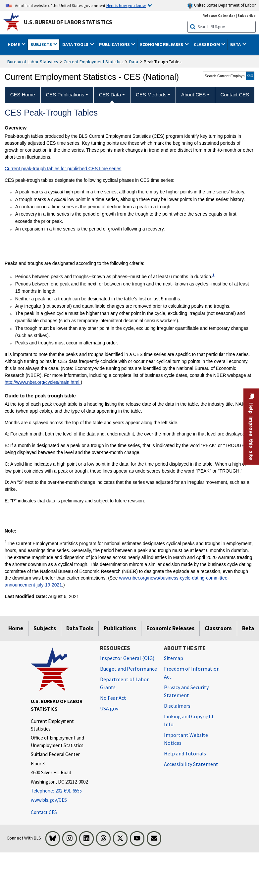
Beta (248, 628)
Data (133, 62)
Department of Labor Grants (124, 683)
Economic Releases (170, 628)
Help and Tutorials (185, 753)
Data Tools (79, 628)
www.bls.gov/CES (49, 800)
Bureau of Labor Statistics (32, 62)
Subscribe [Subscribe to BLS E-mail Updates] (246, 15)
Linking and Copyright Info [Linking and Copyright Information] (189, 720)
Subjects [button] (41, 44)
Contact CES (44, 812)
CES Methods (151, 94)
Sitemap (173, 658)
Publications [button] (115, 44)
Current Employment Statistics (94, 62)
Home (15, 628)
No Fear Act (113, 697)
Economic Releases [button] (162, 44)
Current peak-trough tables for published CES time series (63, 168)
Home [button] (14, 44)
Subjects (44, 628)
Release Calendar (218, 15)
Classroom (218, 628)
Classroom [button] (207, 44)
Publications (120, 628)
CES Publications (65, 94)
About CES (193, 94)
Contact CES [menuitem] (235, 94)
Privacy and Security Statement (186, 691)
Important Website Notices (186, 739)
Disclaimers (177, 705)
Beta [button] (236, 44)
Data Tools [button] (75, 44)
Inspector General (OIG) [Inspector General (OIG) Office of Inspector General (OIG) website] (127, 658)
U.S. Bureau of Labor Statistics (68, 22)
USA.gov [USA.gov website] (109, 708)
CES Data (110, 94)
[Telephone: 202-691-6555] (60, 791)
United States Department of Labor (221, 5)
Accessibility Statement (191, 764)
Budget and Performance (128, 668)
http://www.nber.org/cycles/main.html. (43, 382)
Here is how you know (126, 5)
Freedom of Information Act (192, 672)
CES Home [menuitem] (22, 94)
